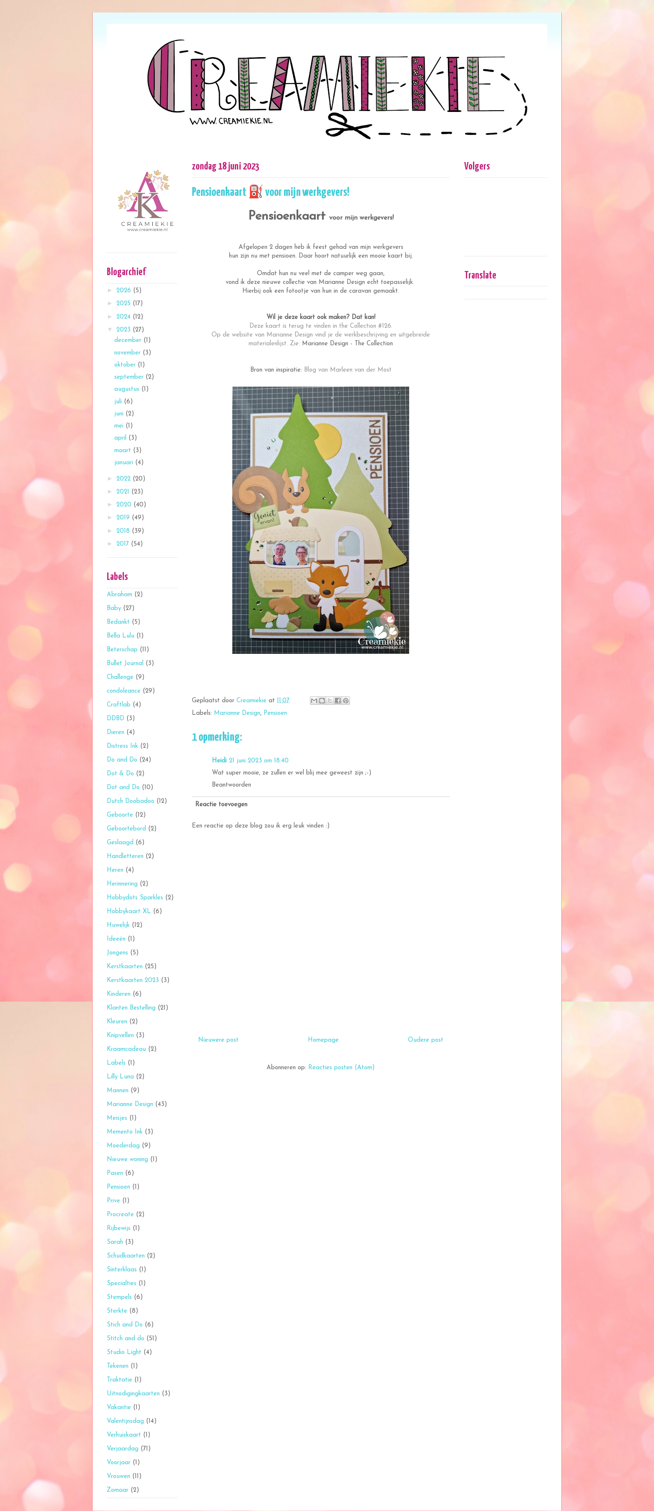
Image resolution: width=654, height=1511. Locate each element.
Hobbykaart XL (129, 912)
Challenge (120, 677)
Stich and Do (125, 1325)
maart (123, 451)
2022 (124, 479)
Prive (113, 1201)
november (128, 353)
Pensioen (275, 713)
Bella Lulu (120, 636)
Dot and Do (123, 788)
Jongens (117, 953)
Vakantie (119, 1408)
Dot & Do (120, 774)
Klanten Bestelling (131, 1008)
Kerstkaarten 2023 (133, 980)
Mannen (117, 1091)
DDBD (115, 719)
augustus (127, 389)
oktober (126, 365)
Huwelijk (118, 925)
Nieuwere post (218, 1040)
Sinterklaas (122, 1270)
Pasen (115, 1173)
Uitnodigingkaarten (133, 1394)
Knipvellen (120, 1036)
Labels (116, 1063)
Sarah (115, 1242)
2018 (124, 531)
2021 (123, 492)
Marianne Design (237, 713)
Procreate (120, 1215)
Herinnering (122, 884)
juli (119, 402)
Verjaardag (122, 1449)
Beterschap (122, 650)
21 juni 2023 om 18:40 (259, 761)
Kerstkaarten (125, 967)
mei (120, 426)
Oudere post (425, 1040)
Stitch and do (125, 1339)
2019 (124, 518)
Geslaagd (120, 843)
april (121, 438)
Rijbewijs (119, 1228)
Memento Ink (125, 1132)
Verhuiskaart (124, 1435)
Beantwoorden (231, 785)
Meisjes (117, 1118)
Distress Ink (122, 746)
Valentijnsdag (125, 1421)
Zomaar (117, 1490)
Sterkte (117, 1311)
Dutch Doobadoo (130, 801)
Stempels (119, 1297)
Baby (114, 608)
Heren (115, 870)
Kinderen (119, 994)
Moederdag (123, 1146)
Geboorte (120, 815)
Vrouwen (118, 1476)
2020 (124, 505)
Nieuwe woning (127, 1160)
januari (124, 463)
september (130, 377)
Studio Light (124, 1352)
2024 (124, 317)
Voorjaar (119, 1463)
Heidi (219, 761)
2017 (123, 544)
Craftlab (119, 705)
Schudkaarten (126, 1256)
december (128, 340)
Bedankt (118, 622)
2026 (124, 291)
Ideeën (116, 939)
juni (120, 414)
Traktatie (119, 1380)
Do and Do (122, 760)
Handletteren (125, 856)
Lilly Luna (120, 1077)
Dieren (115, 732)
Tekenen (117, 1366)
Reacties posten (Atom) (341, 1068)
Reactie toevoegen (221, 805)
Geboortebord (126, 829)
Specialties (121, 1284)
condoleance (124, 691)
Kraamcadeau (126, 1049)
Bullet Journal (125, 664)
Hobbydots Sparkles (135, 898)
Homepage (323, 1040)
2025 (124, 304)
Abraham (119, 595)
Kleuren (117, 1022)
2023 (124, 330)
